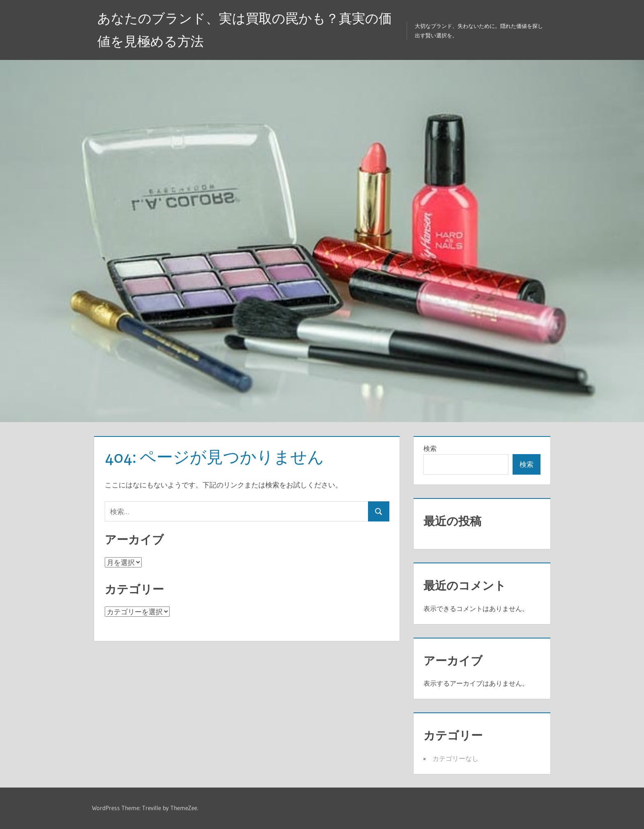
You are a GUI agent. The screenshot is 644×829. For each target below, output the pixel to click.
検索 (430, 448)
